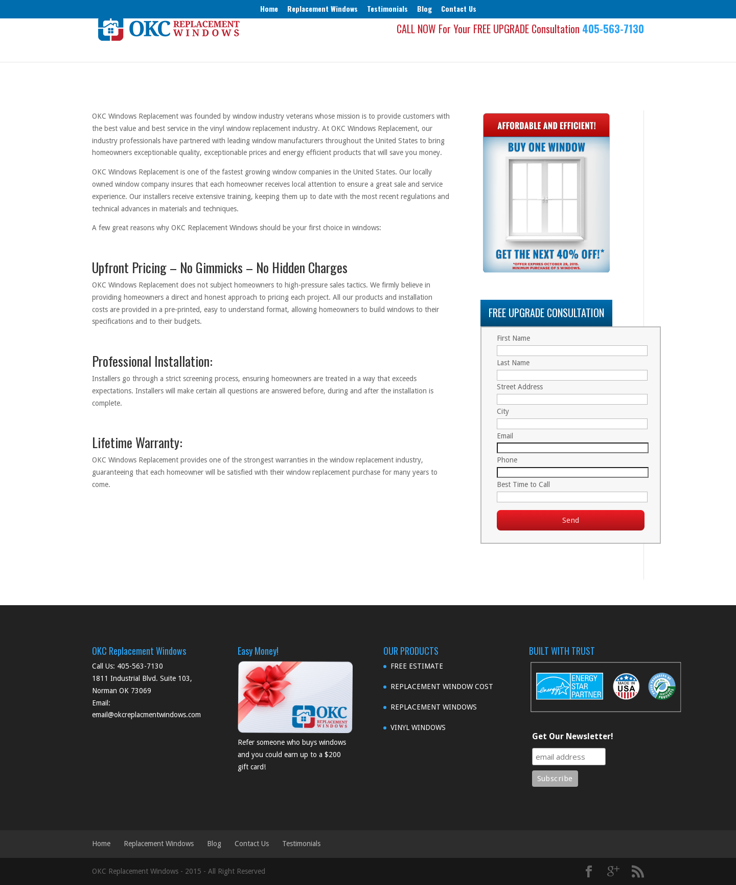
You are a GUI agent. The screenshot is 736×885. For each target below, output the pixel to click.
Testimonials (387, 8)
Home (269, 8)
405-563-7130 (613, 46)
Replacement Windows (322, 8)
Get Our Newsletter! (572, 736)
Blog (424, 8)
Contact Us (458, 8)
